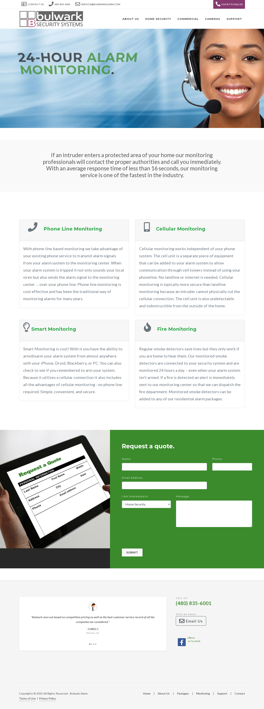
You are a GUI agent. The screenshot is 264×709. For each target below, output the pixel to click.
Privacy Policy (47, 698)
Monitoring (203, 693)
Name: (126, 458)
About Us (164, 693)
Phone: (217, 458)
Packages (183, 693)
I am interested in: (135, 496)
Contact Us (32, 3)
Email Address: (132, 477)
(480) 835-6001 (194, 603)
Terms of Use (27, 698)
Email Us (191, 621)
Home (146, 693)
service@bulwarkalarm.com (97, 3)
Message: (183, 496)
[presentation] (152, 541)
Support (222, 693)
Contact (240, 693)
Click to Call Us (229, 4)
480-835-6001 (59, 3)
